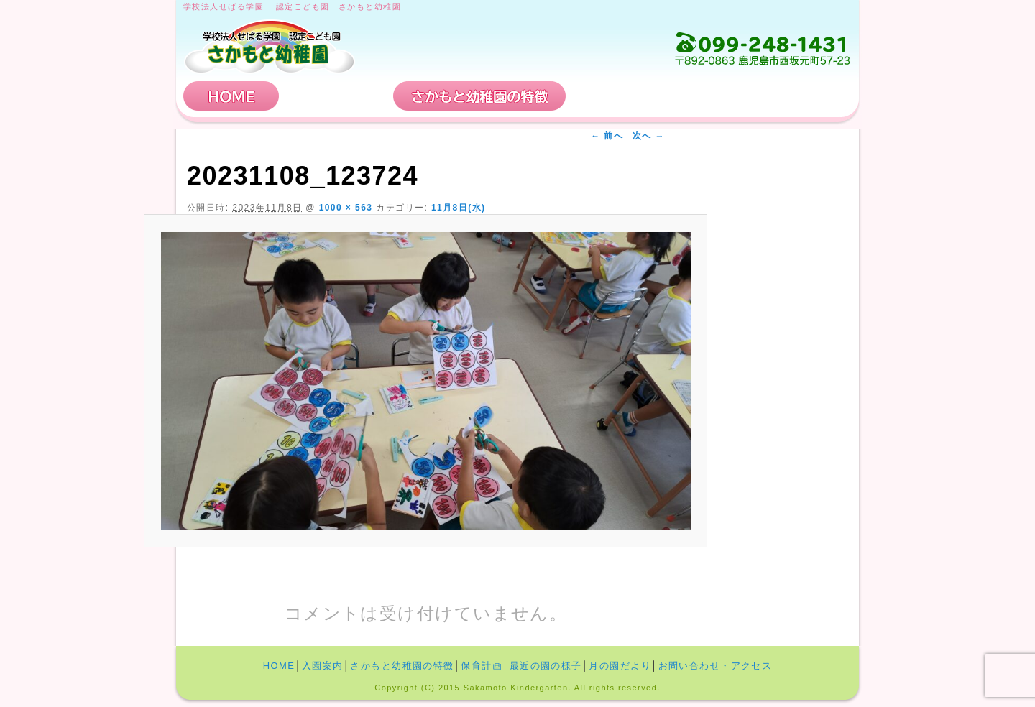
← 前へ (607, 136)
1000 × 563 (346, 208)
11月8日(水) (458, 208)
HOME (231, 96)
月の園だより (620, 665)
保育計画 (621, 96)
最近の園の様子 (546, 665)
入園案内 (336, 96)
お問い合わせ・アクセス (765, 96)
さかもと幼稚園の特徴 (479, 96)
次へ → (648, 136)
